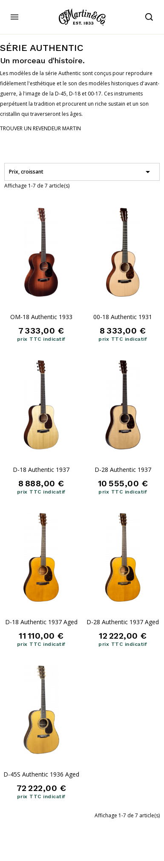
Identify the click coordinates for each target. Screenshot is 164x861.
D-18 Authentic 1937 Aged (41, 622)
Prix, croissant (81, 172)
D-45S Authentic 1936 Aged (41, 774)
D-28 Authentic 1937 (123, 470)
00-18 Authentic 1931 (122, 317)
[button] (40, 128)
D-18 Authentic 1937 (41, 470)
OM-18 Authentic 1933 (41, 317)
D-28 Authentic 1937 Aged (122, 622)
